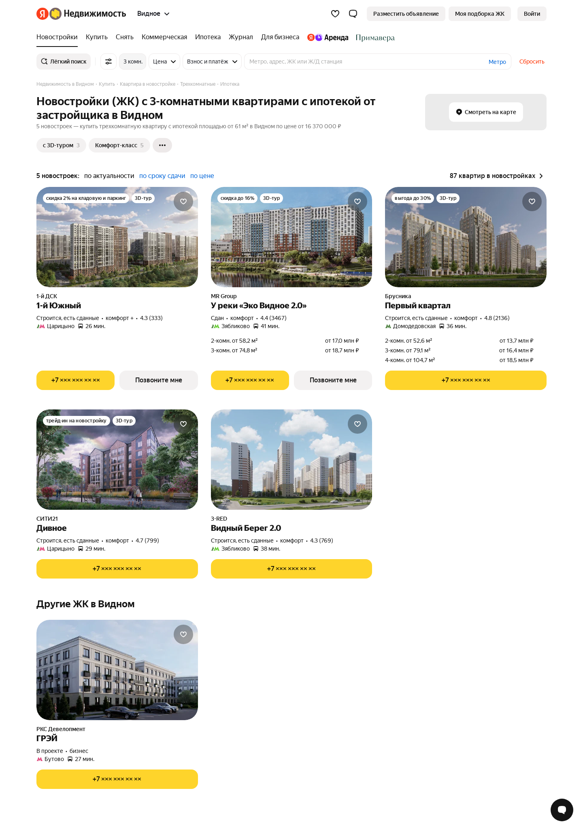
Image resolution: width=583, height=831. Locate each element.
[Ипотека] (208, 37)
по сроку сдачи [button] (162, 176)
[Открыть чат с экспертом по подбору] (562, 810)
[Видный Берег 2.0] (291, 459)
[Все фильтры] (108, 61)
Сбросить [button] (532, 61)
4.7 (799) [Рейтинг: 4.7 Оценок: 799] (147, 540)
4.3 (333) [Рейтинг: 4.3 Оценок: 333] (151, 318)
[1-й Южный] (117, 237)
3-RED (219, 518)
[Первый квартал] (466, 237)
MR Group (224, 296)
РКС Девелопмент (60, 729)
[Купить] (97, 37)
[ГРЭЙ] (117, 670)
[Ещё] (162, 145)
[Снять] (125, 37)
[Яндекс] (42, 14)
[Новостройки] (59, 37)
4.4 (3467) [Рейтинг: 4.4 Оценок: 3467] (273, 318)
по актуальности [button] (109, 176)
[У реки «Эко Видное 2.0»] (291, 237)
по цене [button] (202, 176)
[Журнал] (241, 37)
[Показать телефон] (75, 380)
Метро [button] (497, 62)
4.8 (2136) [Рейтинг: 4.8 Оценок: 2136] (497, 318)
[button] (353, 13)
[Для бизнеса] (280, 37)
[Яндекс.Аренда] (327, 37)
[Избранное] (335, 13)
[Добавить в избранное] (183, 201)
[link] (532, 13)
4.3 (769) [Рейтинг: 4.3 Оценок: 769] (321, 540)
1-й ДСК (46, 296)
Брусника (398, 296)
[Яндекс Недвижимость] (87, 14)
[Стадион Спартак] (373, 37)
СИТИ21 (47, 518)
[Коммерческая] (164, 37)
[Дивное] (117, 459)
